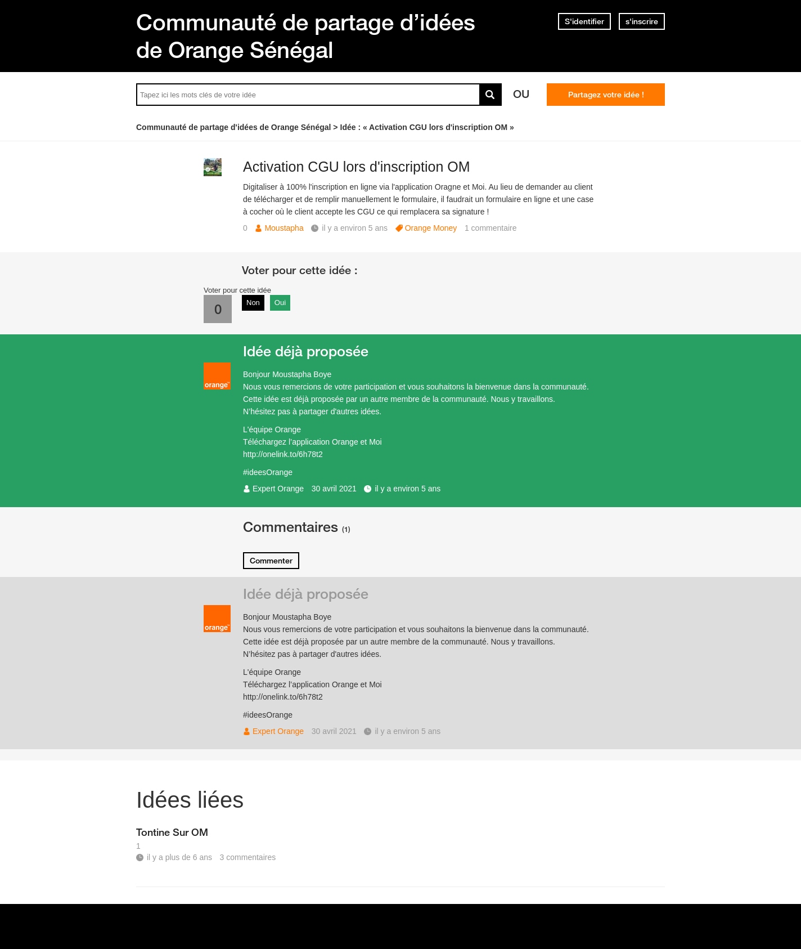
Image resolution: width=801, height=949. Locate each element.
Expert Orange (278, 488)
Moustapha (283, 227)
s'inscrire (642, 21)
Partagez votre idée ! (606, 94)
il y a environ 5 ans (407, 488)
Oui (280, 302)
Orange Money (431, 227)
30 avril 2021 (334, 488)
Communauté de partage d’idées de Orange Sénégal (305, 36)
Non (253, 302)
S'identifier (584, 21)
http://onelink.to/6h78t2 (283, 454)
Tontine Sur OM (172, 832)
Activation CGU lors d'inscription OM (356, 166)
